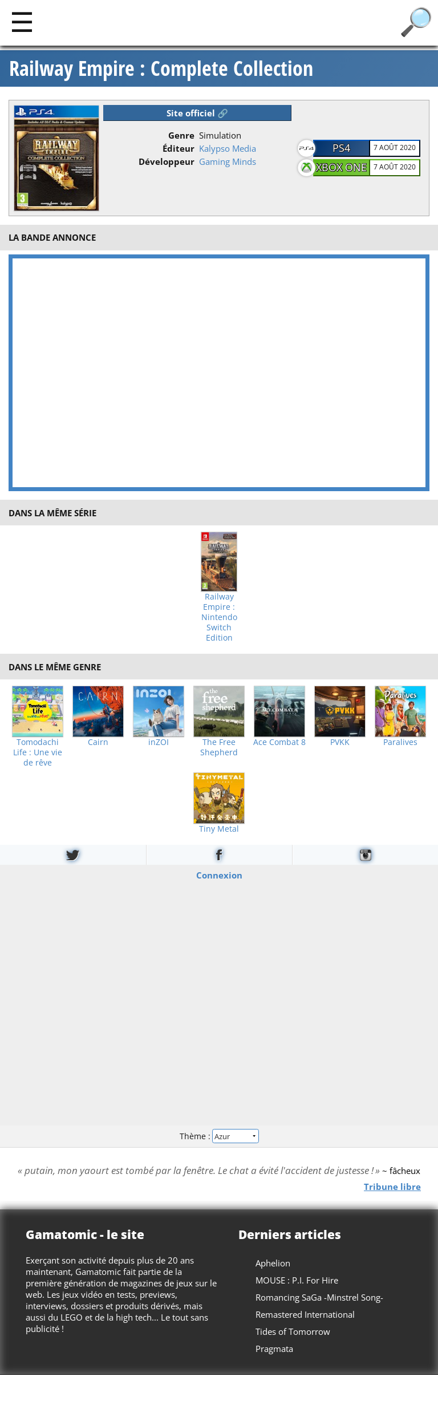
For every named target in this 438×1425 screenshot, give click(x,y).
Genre (181, 135)
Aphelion (273, 1263)
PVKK (340, 742)
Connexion (219, 874)
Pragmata (274, 1348)
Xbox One (341, 167)
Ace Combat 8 (279, 742)
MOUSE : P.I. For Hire (297, 1280)
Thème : (219, 1136)
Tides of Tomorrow (293, 1331)
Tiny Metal (219, 829)
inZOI (158, 742)
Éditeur (178, 148)
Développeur (166, 161)
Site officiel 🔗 (197, 113)
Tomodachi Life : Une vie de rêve (37, 752)
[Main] (22, 21)
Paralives (400, 742)
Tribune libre (392, 1186)
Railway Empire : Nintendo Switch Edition (219, 617)
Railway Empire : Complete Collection (161, 68)
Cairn (98, 742)
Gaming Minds (227, 161)
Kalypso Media (227, 148)
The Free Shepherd (219, 747)
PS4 (341, 148)
